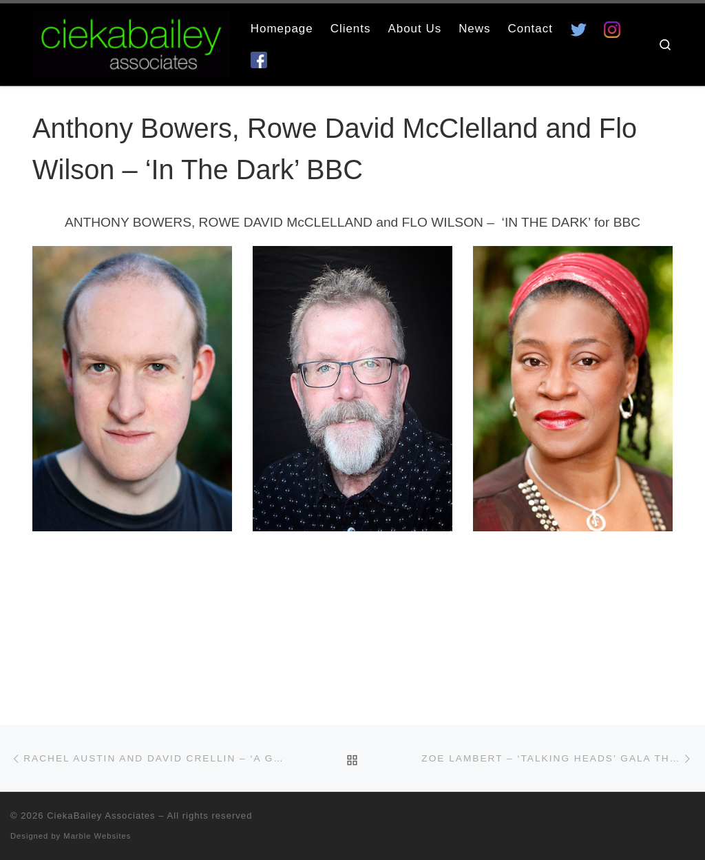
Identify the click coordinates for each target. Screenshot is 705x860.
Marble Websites (97, 836)
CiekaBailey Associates (101, 815)
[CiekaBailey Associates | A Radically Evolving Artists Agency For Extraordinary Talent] (131, 42)
